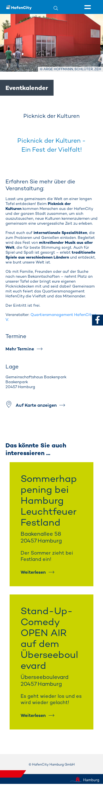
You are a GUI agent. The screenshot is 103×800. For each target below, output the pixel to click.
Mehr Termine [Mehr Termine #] (19, 349)
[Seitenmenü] (88, 7)
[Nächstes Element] (88, 424)
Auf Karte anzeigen (36, 405)
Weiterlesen (33, 572)
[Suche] (59, 8)
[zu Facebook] (97, 320)
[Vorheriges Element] (15, 424)
